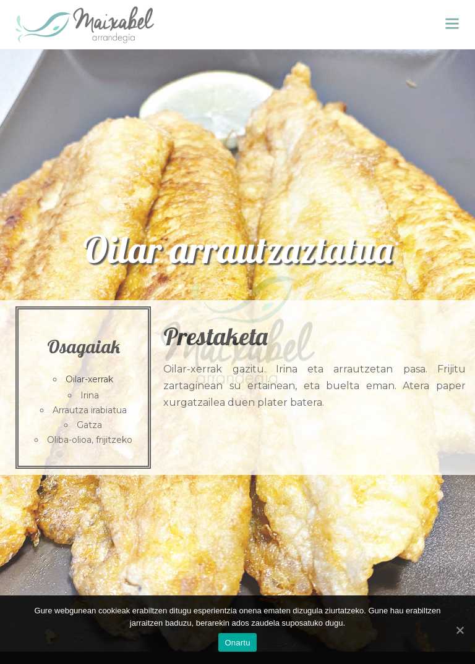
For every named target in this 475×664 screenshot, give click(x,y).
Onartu (237, 642)
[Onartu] (459, 630)
